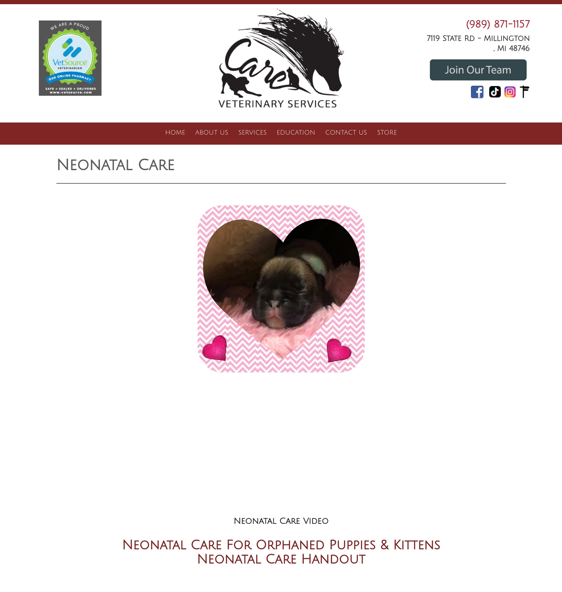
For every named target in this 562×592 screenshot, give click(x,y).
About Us (211, 132)
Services (252, 132)
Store (387, 132)
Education (296, 132)
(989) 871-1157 (498, 24)
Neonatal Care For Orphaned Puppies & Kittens (281, 545)
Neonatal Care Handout (281, 559)
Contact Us (346, 132)
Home (175, 132)
